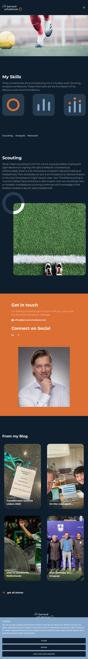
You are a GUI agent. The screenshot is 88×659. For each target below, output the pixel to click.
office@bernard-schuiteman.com (30, 320)
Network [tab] (33, 135)
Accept (44, 641)
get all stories (12, 592)
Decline (44, 647)
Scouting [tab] (7, 135)
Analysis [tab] (20, 135)
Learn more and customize (44, 654)
